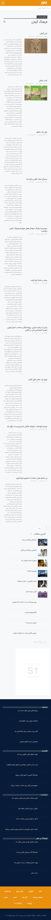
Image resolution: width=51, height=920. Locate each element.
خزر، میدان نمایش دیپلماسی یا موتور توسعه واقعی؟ (22, 764)
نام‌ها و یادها (37, 897)
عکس (6, 897)
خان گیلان (43, 33)
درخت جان (34, 873)
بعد (38, 529)
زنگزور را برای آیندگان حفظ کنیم (28, 808)
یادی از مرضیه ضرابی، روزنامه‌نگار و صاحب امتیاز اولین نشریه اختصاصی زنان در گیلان (27, 329)
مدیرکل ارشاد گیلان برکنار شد (36, 179)
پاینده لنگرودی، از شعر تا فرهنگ (27, 581)
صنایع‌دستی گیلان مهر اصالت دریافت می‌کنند (24, 785)
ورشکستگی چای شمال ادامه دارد (28, 710)
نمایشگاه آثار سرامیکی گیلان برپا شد (27, 852)
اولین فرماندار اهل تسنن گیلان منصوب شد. (24, 798)
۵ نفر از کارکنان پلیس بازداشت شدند (27, 819)
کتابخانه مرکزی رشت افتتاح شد (28, 721)
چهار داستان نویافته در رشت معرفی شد (26, 862)
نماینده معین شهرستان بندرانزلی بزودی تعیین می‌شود (21, 829)
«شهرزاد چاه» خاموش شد (29, 560)
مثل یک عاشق (42, 132)
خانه (40, 891)
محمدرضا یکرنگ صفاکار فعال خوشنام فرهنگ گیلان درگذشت (28, 230)
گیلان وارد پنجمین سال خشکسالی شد (26, 731)
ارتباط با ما (18, 903)
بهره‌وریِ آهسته (32, 571)
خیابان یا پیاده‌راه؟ (31, 623)
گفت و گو (19, 891)
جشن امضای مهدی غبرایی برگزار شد (27, 842)
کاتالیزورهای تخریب (31, 612)
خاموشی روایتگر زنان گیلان (28, 550)
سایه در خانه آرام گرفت (39, 280)
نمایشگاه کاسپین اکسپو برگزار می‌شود (26, 775)
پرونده (29, 903)
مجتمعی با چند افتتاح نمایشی (29, 741)
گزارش (31, 891)
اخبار (15, 897)
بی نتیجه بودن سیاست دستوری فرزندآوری (31, 478)
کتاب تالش (43, 80)
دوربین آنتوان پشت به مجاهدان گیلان (25, 633)
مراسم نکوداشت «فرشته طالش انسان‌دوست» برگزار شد (27, 426)
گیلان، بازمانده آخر (31, 591)
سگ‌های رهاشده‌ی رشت (29, 540)
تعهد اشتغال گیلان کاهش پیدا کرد (27, 754)
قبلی (45, 642)
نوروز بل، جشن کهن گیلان (37, 379)
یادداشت (7, 891)
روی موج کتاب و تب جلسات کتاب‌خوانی (24, 602)
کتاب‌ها (24, 897)
